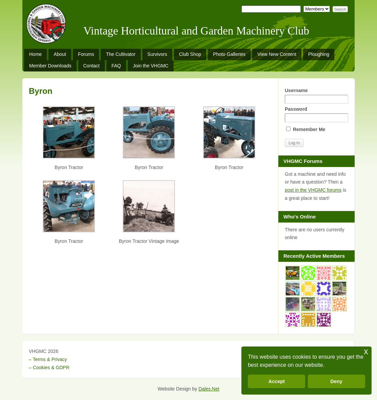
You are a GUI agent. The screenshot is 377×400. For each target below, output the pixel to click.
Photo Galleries (229, 54)
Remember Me (305, 129)
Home (35, 54)
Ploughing (318, 54)
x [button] (366, 351)
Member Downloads (50, 65)
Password (316, 114)
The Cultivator (120, 54)
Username (316, 96)
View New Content (276, 54)
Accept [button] (277, 381)
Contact (91, 65)
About (60, 54)
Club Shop (190, 54)
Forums (86, 54)
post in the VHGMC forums (313, 190)
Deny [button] (336, 381)
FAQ (116, 65)
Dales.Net (208, 389)
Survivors (157, 54)
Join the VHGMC (150, 65)
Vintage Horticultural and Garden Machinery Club (196, 31)
